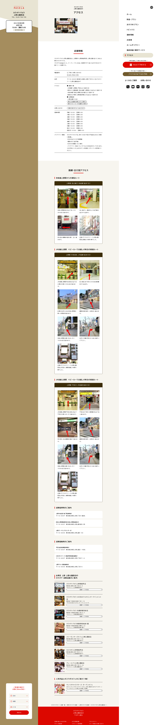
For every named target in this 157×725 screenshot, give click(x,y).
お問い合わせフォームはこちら (76, 108)
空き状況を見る (19, 29)
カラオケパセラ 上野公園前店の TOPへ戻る (78, 713)
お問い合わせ (146, 80)
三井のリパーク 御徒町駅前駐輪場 (66, 556)
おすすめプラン (133, 24)
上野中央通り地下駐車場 (63, 513)
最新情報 (130, 35)
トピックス (131, 29)
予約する (19, 712)
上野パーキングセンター (63, 530)
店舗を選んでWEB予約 (60, 721)
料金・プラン (131, 19)
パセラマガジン (93, 721)
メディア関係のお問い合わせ (96, 723)
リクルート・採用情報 (77, 723)
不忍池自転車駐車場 (62, 547)
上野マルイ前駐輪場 (62, 564)
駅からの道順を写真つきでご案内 (76, 101)
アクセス (130, 55)
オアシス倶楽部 (58, 723)
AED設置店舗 (75, 721)
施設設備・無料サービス (136, 50)
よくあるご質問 (131, 80)
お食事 (129, 40)
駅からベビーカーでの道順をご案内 (77, 103)
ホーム (129, 14)
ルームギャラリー (133, 45)
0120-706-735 (73, 74)
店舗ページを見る (84, 589)
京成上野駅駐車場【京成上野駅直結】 (67, 522)
